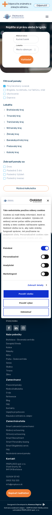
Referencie (11, 396)
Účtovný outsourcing (15, 434)
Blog (8, 400)
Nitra (8, 355)
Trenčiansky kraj (15, 122)
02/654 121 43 (12, 477)
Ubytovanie (13, 93)
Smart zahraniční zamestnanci (20, 426)
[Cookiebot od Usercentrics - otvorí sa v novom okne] (31, 200)
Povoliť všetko (26, 294)
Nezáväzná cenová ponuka (18, 453)
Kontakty (10, 408)
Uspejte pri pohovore (15, 412)
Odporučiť (42, 5)
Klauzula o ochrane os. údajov (19, 416)
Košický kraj (13, 152)
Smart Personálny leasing (17, 442)
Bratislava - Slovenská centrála (20, 340)
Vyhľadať (26, 59)
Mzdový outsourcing (15, 430)
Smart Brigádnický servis (17, 446)
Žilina (8, 374)
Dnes (9, 166)
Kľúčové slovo (21, 36)
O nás (8, 393)
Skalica (9, 367)
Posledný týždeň (15, 174)
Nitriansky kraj (14, 128)
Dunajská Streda (13, 343)
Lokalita (19, 45)
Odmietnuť (26, 312)
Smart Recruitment (15, 438)
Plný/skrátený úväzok (18, 86)
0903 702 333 (12, 480)
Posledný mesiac (15, 178)
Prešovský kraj (14, 146)
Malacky (9, 351)
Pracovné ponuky (14, 385)
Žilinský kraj (13, 134)
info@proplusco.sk (14, 484)
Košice (9, 347)
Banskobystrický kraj (17, 140)
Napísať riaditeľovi (18, 493)
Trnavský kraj (14, 116)
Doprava (11, 97)
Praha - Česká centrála (16, 359)
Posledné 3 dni (14, 170)
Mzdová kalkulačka (14, 389)
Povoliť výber (26, 303)
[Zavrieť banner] (48, 201)
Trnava (9, 371)
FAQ (8, 404)
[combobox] (26, 49)
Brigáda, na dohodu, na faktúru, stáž (26, 90)
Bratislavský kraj (15, 109)
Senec (9, 363)
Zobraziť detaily (36, 285)
